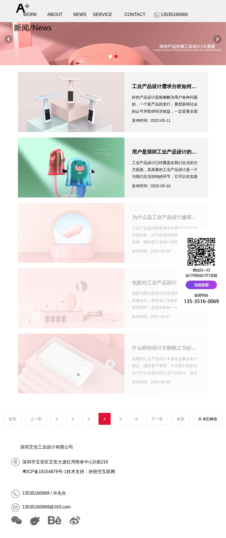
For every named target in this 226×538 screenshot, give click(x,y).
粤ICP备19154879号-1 (44, 471)
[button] (8, 39)
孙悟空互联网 (102, 471)
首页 (12, 419)
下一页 (157, 419)
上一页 (36, 419)
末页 (180, 419)
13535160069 (35, 493)
